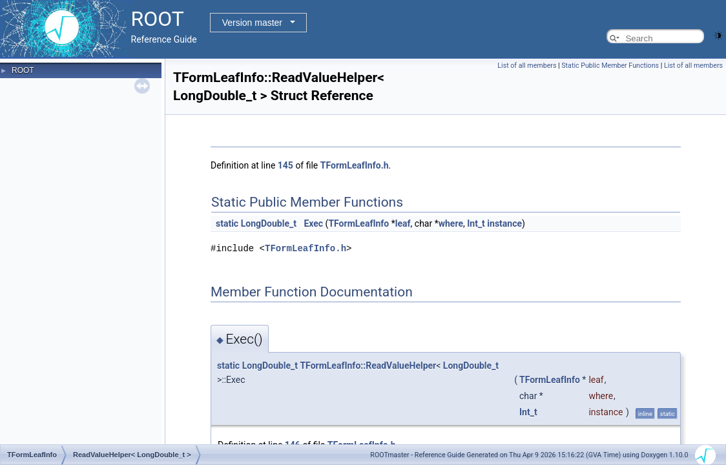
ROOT (23, 70)
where (451, 223)
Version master (252, 22)
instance (504, 223)
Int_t (476, 223)
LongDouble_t (268, 223)
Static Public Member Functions (610, 65)
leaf (403, 223)
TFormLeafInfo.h (354, 165)
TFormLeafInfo (358, 223)
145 (285, 165)
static (227, 223)
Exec (313, 223)
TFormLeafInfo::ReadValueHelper (368, 365)
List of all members (526, 65)
